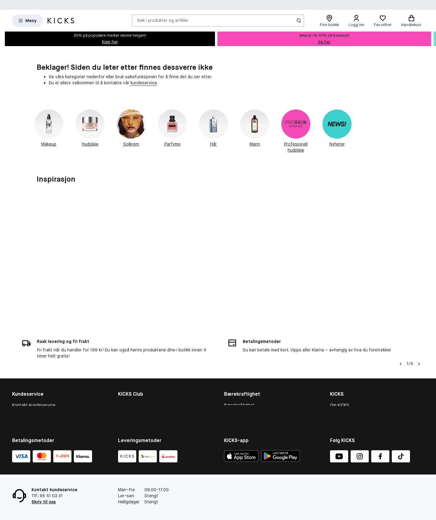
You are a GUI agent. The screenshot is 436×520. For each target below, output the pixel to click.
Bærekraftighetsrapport (248, 376)
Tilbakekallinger (27, 408)
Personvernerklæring (350, 408)
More (229, 408)
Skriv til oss (43, 502)
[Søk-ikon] (299, 20)
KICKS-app (340, 415)
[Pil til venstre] (400, 327)
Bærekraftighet (239, 368)
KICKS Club (128, 368)
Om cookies (23, 384)
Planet (230, 392)
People (230, 384)
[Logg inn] (356, 20)
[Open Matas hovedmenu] (27, 21)
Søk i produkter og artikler (163, 20)
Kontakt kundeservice (33, 368)
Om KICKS (339, 368)
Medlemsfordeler (134, 376)
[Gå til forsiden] (61, 21)
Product (232, 400)
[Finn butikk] (329, 20)
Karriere (337, 392)
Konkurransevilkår (29, 400)
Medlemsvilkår (132, 384)
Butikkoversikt (344, 384)
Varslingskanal (344, 376)
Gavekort (21, 392)
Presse (337, 400)
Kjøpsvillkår (23, 376)
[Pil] (419, 327)
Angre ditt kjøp (26, 415)
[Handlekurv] (411, 20)
